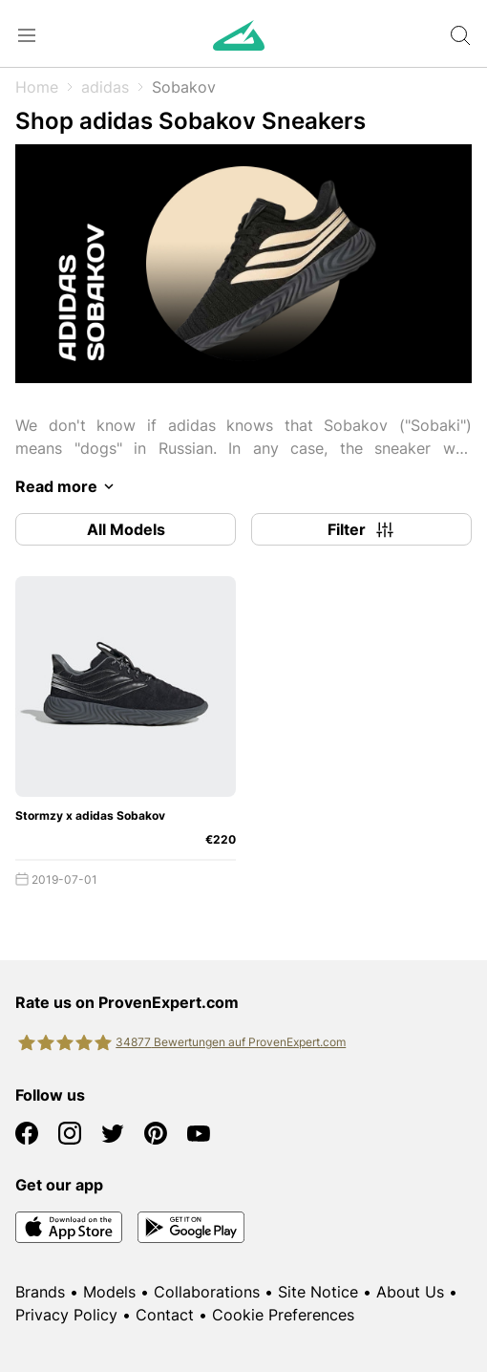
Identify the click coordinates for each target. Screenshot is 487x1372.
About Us (410, 1291)
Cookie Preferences (283, 1314)
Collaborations (207, 1291)
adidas (105, 86)
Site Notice (318, 1291)
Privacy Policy (66, 1314)
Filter (362, 529)
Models (109, 1291)
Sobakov (184, 86)
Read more (67, 486)
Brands (40, 1291)
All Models (126, 529)
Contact (165, 1314)
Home (36, 86)
